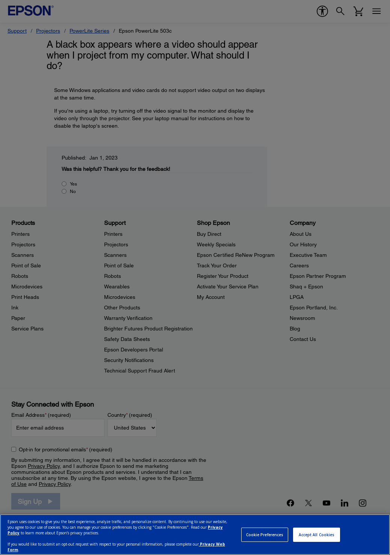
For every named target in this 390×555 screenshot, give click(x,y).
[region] (195, 534)
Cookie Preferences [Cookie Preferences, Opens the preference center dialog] (265, 534)
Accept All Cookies (317, 534)
